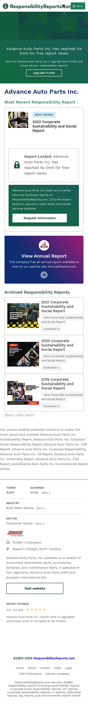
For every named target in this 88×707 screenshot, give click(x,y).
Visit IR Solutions (30, 673)
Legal (68, 668)
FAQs (57, 668)
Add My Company (57, 673)
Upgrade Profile (44, 72)
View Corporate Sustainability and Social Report (62, 320)
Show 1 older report (19, 415)
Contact (45, 668)
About (32, 668)
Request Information (40, 218)
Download (50, 329)
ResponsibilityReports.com (54, 658)
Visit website (34, 588)
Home (20, 668)
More (45, 492)
